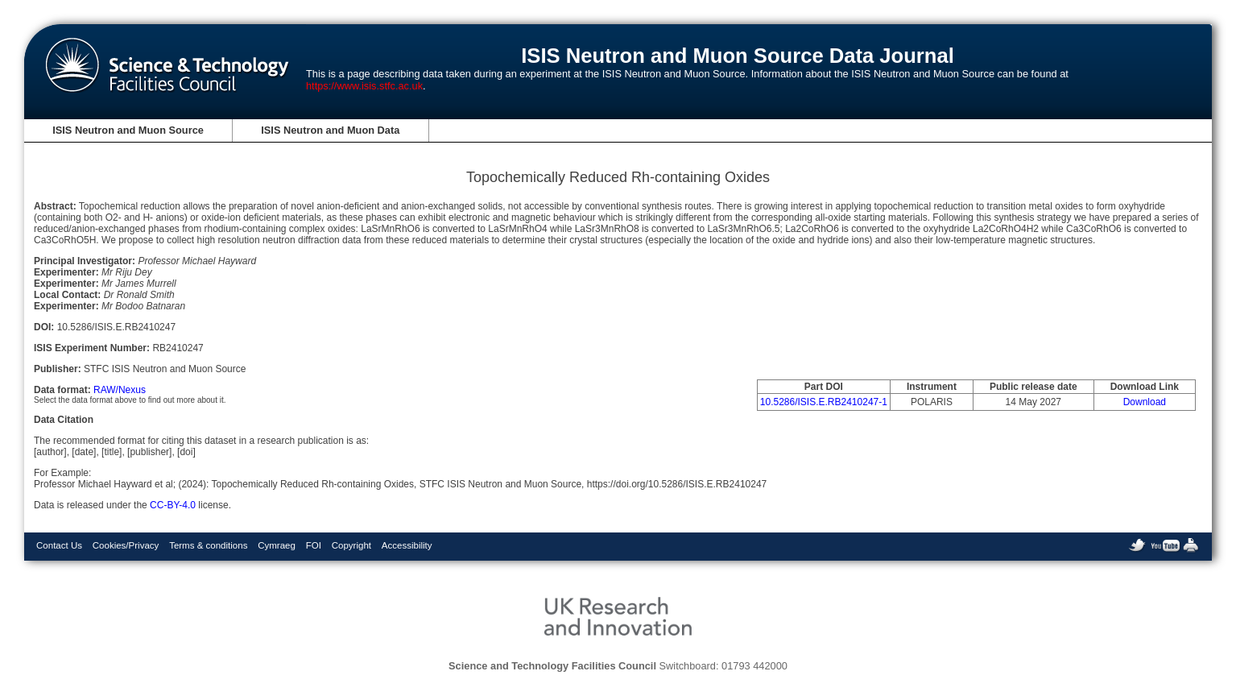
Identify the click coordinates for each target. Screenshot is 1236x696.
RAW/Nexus (119, 390)
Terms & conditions (208, 545)
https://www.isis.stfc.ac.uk (364, 86)
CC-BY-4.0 (173, 505)
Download (1144, 402)
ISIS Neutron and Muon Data (330, 130)
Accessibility (407, 545)
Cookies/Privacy (126, 545)
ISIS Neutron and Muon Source (128, 130)
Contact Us (59, 545)
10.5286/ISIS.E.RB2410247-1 (823, 402)
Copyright (351, 545)
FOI (313, 545)
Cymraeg (277, 545)
